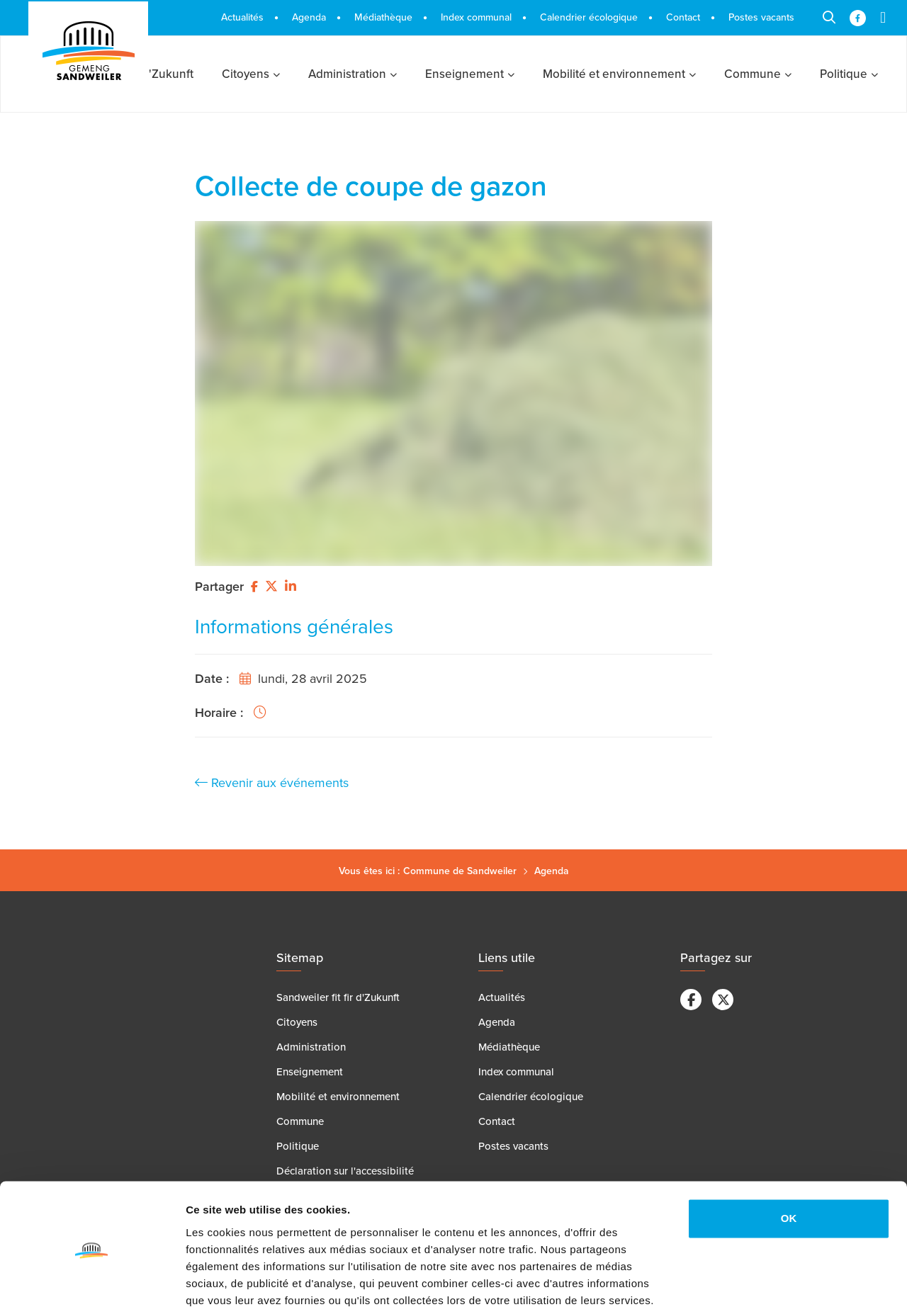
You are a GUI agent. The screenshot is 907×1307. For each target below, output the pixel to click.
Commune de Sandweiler (460, 871)
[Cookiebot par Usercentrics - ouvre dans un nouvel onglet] (92, 1279)
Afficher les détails (233, 1279)
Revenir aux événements (272, 783)
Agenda (551, 871)
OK (789, 1158)
